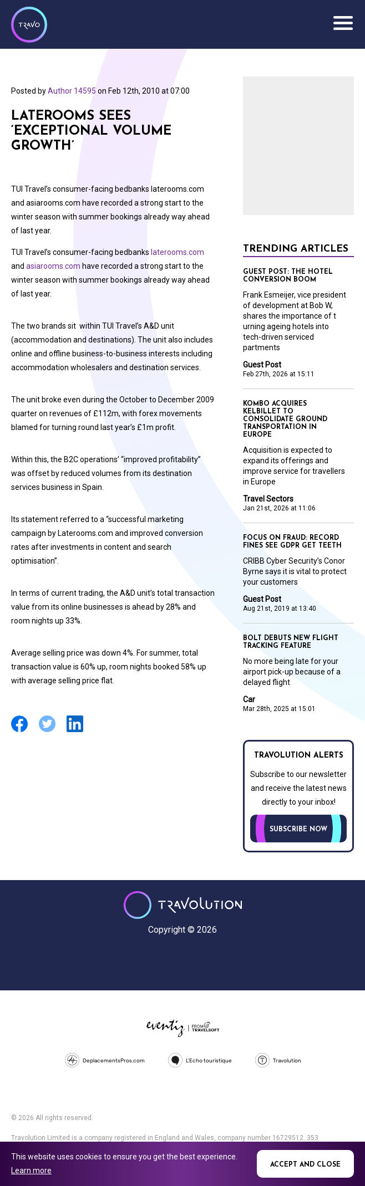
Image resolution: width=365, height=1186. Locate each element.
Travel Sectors (268, 498)
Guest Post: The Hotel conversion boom (288, 276)
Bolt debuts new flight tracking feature (290, 642)
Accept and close (305, 1165)
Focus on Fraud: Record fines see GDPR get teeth (292, 542)
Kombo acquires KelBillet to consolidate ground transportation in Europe (285, 419)
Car (249, 699)
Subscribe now (298, 829)
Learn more (31, 1170)
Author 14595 (72, 90)
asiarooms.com (53, 266)
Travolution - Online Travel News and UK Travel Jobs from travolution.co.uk (182, 905)
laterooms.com (177, 252)
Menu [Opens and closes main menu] (342, 23)
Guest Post (262, 364)
